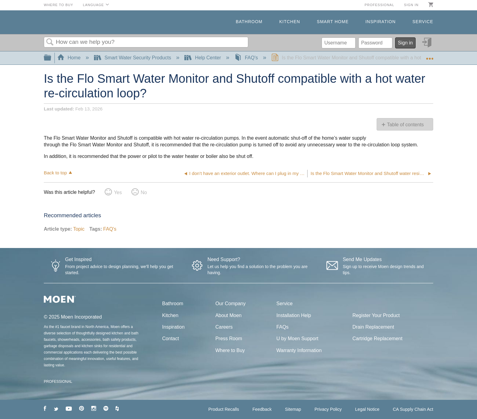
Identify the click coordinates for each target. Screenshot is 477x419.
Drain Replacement (373, 327)
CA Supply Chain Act (413, 409)
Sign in (411, 5)
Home (69, 57)
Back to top (55, 172)
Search (50, 42)
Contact (170, 338)
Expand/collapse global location (429, 56)
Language (93, 5)
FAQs (283, 327)
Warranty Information (299, 350)
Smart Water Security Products (133, 57)
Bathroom (249, 21)
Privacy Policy (328, 409)
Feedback (262, 409)
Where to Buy (58, 5)
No (144, 192)
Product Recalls (223, 409)
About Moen (228, 315)
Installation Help (294, 315)
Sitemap (293, 409)
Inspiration (380, 21)
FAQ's (246, 57)
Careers (224, 327)
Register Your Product (376, 315)
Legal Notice (367, 409)
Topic (78, 229)
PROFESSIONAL (58, 381)
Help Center (203, 57)
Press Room (228, 338)
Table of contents (405, 124)
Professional (379, 5)
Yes (118, 192)
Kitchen (289, 21)
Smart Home (333, 21)
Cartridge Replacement (377, 338)
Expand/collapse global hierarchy (51, 58)
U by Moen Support (298, 338)
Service (423, 21)
